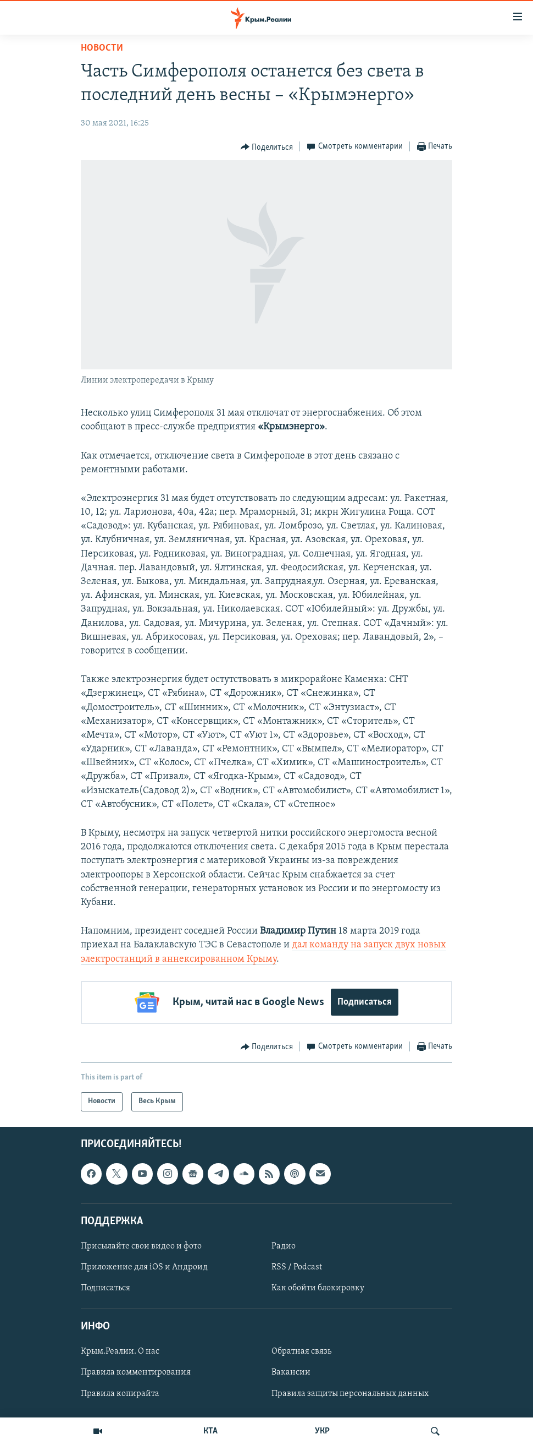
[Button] (267, 147)
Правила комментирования (136, 1372)
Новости (102, 48)
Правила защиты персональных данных (350, 1393)
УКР (322, 1431)
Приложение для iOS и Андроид (144, 1267)
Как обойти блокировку (317, 1288)
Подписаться (364, 1002)
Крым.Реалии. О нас (120, 1351)
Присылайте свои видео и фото (141, 1246)
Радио (283, 1246)
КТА (210, 1431)
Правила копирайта (120, 1393)
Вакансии (290, 1372)
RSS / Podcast (296, 1267)
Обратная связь (301, 1351)
